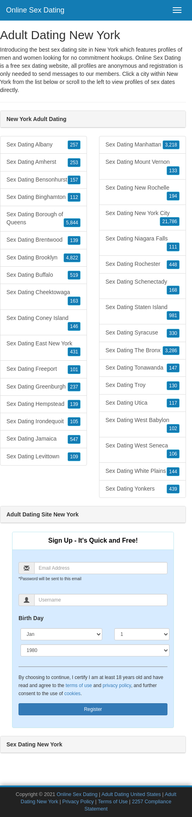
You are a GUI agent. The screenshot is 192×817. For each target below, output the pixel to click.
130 (173, 386)
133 (173, 170)
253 (74, 162)
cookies (72, 693)
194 (173, 196)
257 (74, 145)
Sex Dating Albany (43, 144)
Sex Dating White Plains (142, 471)
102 (173, 428)
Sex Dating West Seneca (142, 450)
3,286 (171, 350)
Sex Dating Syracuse (142, 332)
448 (173, 264)
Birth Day (31, 618)
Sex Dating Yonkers (142, 489)
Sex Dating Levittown (43, 456)
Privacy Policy (78, 801)
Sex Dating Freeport (43, 369)
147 (173, 368)
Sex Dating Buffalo (43, 275)
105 (74, 421)
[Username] (100, 600)
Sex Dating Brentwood (43, 240)
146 (74, 326)
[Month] (61, 634)
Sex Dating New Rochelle (142, 192)
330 (173, 333)
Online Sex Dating (35, 10)
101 (74, 369)
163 (74, 301)
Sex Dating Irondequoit (43, 421)
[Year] (95, 650)
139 (74, 240)
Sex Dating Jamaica (43, 439)
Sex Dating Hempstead (43, 404)
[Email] (100, 568)
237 (74, 387)
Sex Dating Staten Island (142, 312)
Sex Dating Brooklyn (43, 257)
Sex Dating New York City (142, 218)
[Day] (141, 634)
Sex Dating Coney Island (43, 323)
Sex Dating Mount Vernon (142, 167)
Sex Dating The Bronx (142, 350)
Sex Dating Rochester (142, 264)
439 (173, 489)
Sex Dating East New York (43, 348)
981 (173, 315)
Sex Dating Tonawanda (142, 368)
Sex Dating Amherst (43, 162)
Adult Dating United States (131, 794)
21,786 (169, 221)
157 (74, 180)
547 (74, 439)
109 (74, 457)
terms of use (79, 685)
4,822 (72, 258)
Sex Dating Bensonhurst (43, 180)
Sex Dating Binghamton (43, 197)
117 (173, 403)
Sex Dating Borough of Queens (43, 219)
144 (173, 471)
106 (173, 454)
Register (93, 709)
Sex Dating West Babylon (142, 425)
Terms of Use (113, 801)
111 (173, 247)
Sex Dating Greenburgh (43, 386)
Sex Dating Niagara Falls (142, 243)
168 (173, 290)
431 (74, 352)
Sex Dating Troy (142, 385)
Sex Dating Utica (142, 403)
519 (74, 275)
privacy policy (117, 685)
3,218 (171, 145)
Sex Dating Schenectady (142, 286)
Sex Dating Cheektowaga (43, 297)
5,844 (72, 223)
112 (74, 197)
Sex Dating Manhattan (142, 144)
